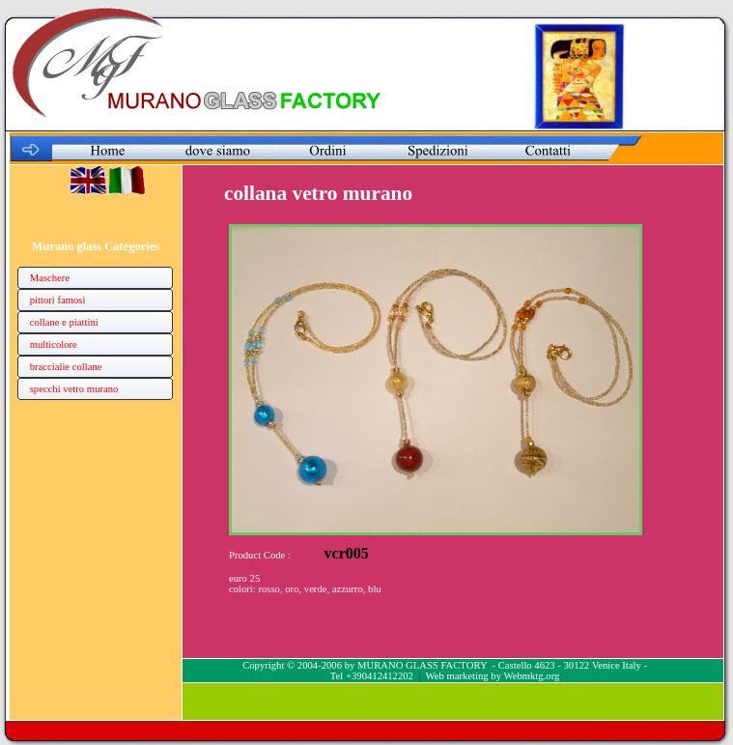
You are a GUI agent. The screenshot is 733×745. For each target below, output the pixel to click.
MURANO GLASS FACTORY (422, 665)
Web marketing (457, 676)
